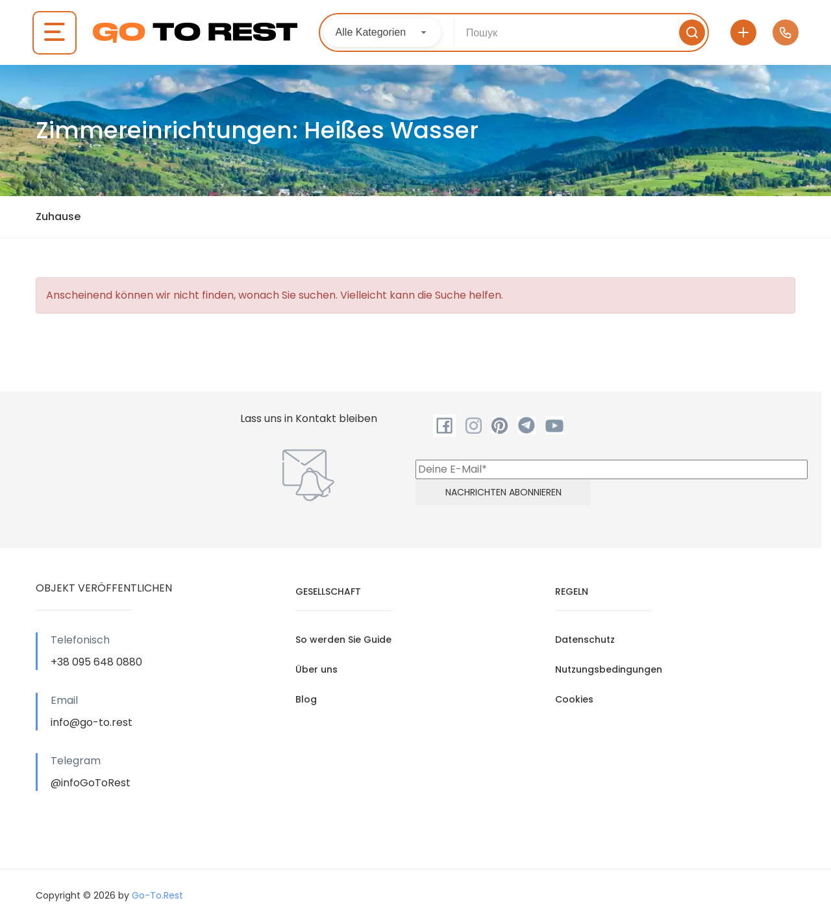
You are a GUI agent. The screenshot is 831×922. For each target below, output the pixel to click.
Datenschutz (585, 639)
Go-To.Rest (157, 895)
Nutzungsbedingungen (608, 669)
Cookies (574, 699)
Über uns (316, 669)
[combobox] (382, 32)
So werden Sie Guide (343, 639)
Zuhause (58, 216)
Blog (306, 699)
